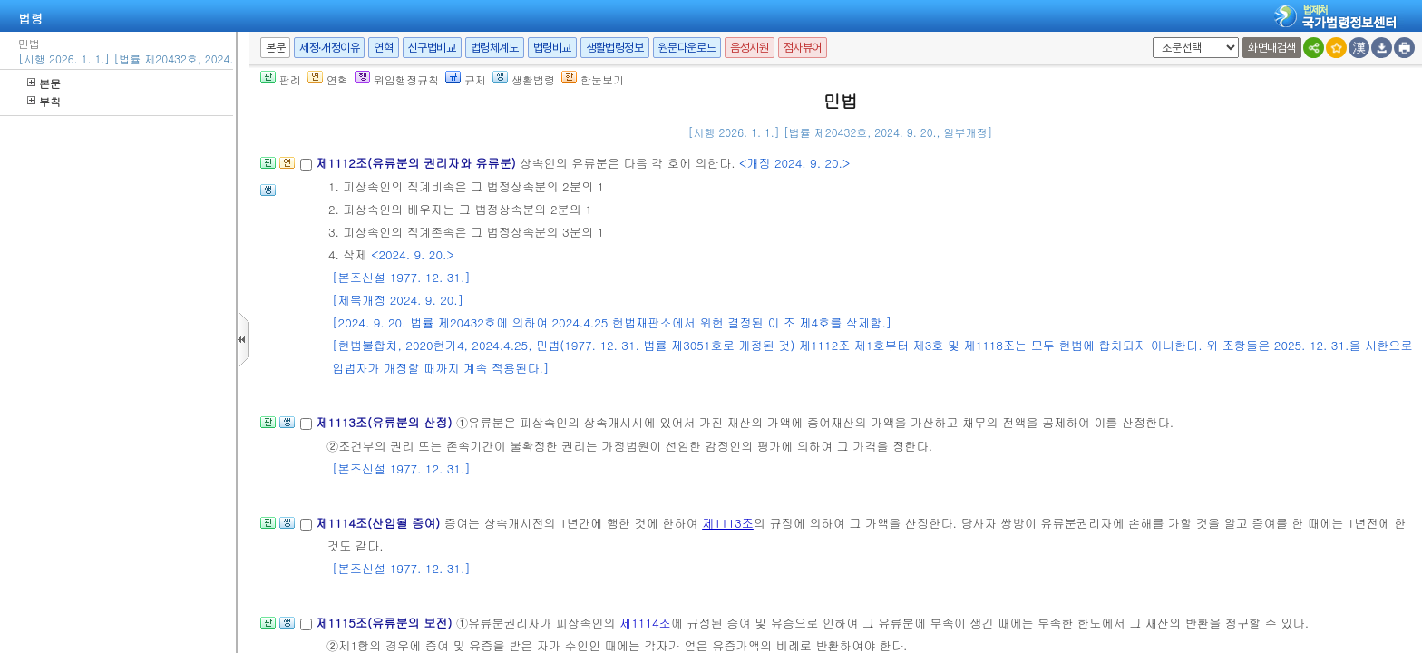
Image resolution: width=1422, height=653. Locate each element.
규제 (465, 79)
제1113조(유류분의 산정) (385, 422)
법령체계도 (495, 47)
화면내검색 (1272, 47)
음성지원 (749, 47)
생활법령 (523, 79)
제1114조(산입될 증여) (379, 522)
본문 (44, 83)
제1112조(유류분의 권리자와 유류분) (418, 162)
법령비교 (552, 47)
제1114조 (645, 622)
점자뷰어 (803, 47)
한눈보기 (592, 79)
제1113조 (728, 522)
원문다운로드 (687, 47)
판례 (280, 79)
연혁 (383, 47)
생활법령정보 (615, 47)
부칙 (44, 101)
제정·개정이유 (329, 47)
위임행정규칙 (397, 79)
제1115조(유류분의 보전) (385, 622)
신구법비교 (432, 47)
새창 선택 (1149, 37)
